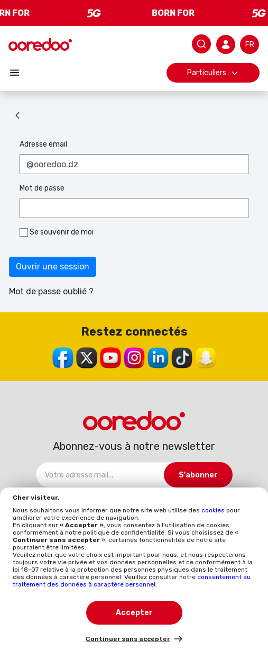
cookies (213, 510)
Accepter (134, 612)
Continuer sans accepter (128, 639)
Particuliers (213, 72)
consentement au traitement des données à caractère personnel (132, 580)
